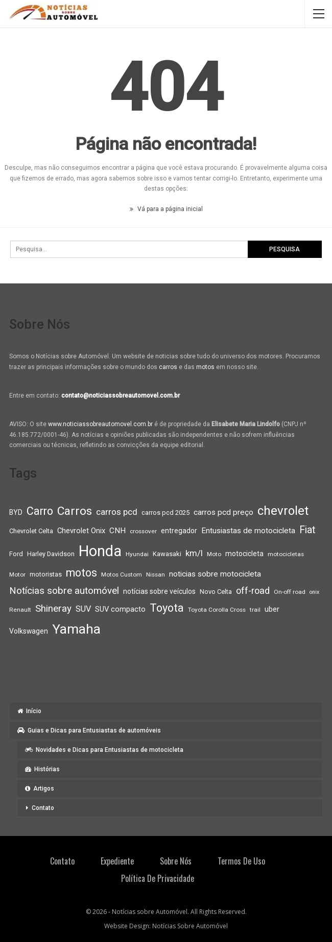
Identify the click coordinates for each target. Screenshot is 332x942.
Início (29, 711)
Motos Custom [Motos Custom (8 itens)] (121, 574)
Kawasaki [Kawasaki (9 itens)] (167, 554)
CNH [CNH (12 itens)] (117, 530)
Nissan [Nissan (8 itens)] (155, 574)
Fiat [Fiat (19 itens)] (307, 530)
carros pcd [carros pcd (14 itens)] (116, 512)
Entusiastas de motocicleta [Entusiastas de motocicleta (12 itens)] (248, 530)
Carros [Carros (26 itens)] (74, 511)
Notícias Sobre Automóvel (190, 926)
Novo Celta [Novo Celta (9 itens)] (216, 591)
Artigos (39, 788)
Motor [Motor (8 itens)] (17, 574)
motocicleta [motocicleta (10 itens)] (244, 554)
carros (168, 367)
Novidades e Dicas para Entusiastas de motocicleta (104, 749)
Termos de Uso (241, 861)
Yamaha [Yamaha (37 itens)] (76, 629)
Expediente (117, 861)
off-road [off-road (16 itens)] (253, 590)
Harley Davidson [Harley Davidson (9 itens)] (51, 554)
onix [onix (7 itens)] (314, 592)
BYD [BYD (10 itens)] (15, 512)
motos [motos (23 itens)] (81, 572)
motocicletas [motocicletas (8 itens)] (286, 554)
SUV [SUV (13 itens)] (83, 609)
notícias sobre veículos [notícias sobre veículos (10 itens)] (159, 591)
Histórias (42, 769)
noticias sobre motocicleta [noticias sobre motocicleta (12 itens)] (215, 574)
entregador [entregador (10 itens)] (179, 531)
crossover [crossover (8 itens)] (143, 531)
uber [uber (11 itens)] (272, 609)
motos (205, 367)
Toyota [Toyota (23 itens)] (167, 607)
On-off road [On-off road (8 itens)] (289, 591)
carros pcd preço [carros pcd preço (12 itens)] (223, 512)
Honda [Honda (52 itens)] (100, 551)
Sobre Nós (176, 861)
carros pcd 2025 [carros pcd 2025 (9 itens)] (165, 512)
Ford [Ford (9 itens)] (16, 554)
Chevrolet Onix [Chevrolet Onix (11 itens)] (81, 530)
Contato (43, 808)
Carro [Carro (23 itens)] (40, 511)
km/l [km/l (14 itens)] (194, 553)
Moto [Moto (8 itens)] (214, 554)
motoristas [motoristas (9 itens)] (46, 574)
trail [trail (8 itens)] (255, 609)
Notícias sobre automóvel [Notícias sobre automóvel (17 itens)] (64, 590)
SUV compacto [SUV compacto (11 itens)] (120, 609)
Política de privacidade (157, 878)
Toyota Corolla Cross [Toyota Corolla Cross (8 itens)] (217, 609)
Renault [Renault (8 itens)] (20, 609)
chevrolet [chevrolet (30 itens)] (283, 511)
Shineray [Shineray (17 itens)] (53, 608)
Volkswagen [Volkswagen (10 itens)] (28, 631)
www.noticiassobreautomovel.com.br (100, 424)
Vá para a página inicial (166, 209)
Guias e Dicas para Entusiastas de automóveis (89, 730)
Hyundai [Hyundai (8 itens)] (137, 554)
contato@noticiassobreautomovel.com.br (120, 395)
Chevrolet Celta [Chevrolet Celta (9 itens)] (31, 531)
